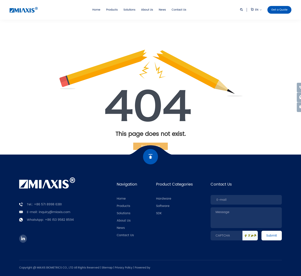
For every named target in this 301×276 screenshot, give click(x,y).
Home (96, 10)
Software (163, 205)
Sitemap (107, 267)
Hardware (163, 198)
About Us (147, 10)
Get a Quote (279, 10)
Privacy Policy (124, 267)
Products (112, 10)
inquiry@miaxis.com (54, 212)
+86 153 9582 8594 (59, 219)
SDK (159, 213)
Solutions (129, 10)
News (162, 10)
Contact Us (179, 10)
